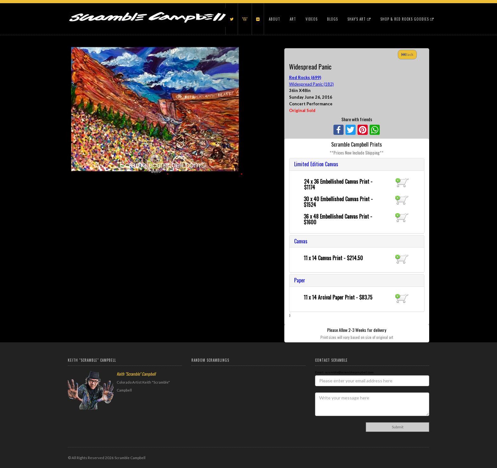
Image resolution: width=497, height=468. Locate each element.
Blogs (332, 19)
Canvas (300, 241)
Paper (299, 280)
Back (407, 54)
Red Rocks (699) (305, 77)
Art (293, 19)
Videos (312, 19)
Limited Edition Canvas (316, 164)
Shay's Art (359, 19)
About (274, 19)
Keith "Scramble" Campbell (136, 374)
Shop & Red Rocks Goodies (407, 19)
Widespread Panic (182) (311, 84)
